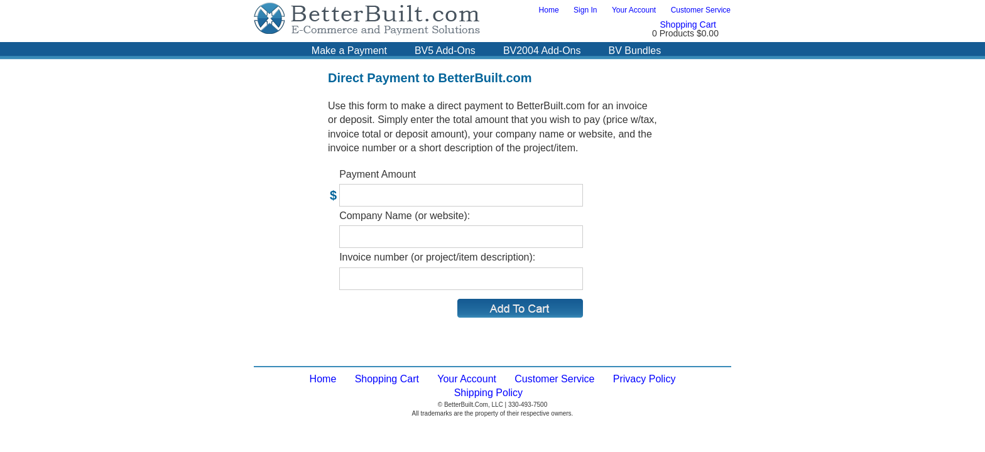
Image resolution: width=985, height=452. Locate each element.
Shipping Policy (488, 392)
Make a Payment (349, 50)
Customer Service (701, 10)
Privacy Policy (644, 379)
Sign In (585, 10)
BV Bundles (635, 50)
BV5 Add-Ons (445, 50)
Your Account (634, 10)
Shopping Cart (688, 24)
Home (549, 10)
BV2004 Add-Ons (542, 50)
